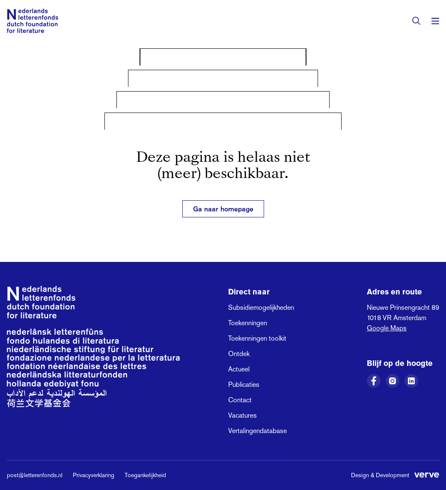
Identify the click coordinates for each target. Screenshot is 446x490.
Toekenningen (247, 322)
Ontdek (239, 353)
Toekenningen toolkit (257, 338)
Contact (240, 399)
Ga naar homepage (223, 209)
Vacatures (242, 415)
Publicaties (243, 384)
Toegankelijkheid (145, 475)
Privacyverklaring (93, 475)
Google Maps (387, 328)
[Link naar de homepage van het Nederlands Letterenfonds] (32, 21)
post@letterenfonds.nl (34, 475)
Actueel (239, 369)
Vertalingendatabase (257, 430)
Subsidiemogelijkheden (261, 307)
